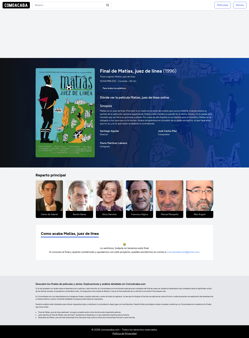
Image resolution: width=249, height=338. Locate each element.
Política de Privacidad (124, 333)
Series (240, 5)
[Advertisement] (124, 34)
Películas (222, 5)
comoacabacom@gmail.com (183, 251)
